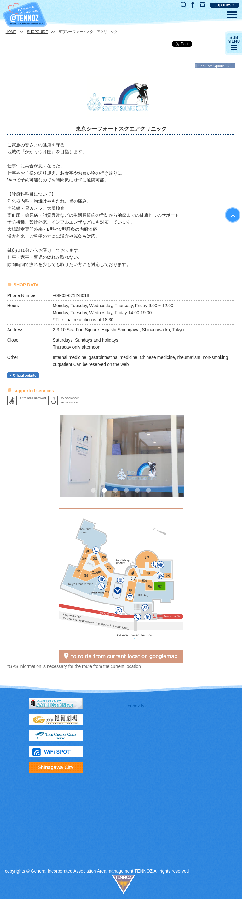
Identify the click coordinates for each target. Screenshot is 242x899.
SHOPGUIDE (37, 32)
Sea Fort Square (211, 66)
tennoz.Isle (137, 705)
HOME (11, 32)
